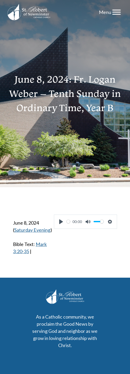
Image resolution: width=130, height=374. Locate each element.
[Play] (61, 221)
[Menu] (116, 12)
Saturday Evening (32, 230)
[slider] (68, 221)
